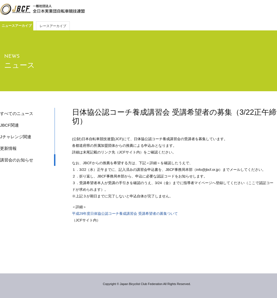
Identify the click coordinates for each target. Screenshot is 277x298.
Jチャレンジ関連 (15, 136)
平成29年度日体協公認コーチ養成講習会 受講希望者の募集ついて (125, 213)
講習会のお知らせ (16, 160)
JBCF (42, 9)
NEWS (12, 56)
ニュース (19, 65)
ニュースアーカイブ (17, 26)
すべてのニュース (16, 113)
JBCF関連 (9, 125)
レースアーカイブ (53, 26)
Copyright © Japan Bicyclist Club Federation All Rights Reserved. (147, 284)
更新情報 (8, 148)
